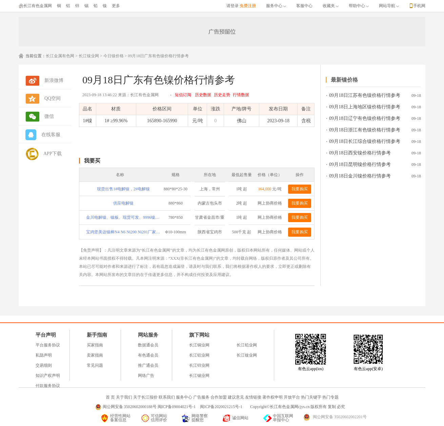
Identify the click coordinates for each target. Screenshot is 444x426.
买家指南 (95, 345)
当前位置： (35, 56)
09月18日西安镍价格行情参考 (360, 152)
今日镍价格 (113, 56)
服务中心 (276, 5)
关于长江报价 (145, 397)
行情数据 (241, 94)
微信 (49, 116)
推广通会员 (148, 365)
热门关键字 (311, 397)
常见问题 (95, 365)
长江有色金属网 (35, 5)
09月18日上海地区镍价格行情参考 (364, 106)
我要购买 (299, 189)
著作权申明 (272, 397)
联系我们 (167, 397)
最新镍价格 (344, 80)
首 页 (110, 397)
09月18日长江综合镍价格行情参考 (364, 141)
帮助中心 (359, 5)
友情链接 (253, 397)
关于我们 (124, 397)
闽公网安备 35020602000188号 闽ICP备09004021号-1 (149, 406)
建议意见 (236, 397)
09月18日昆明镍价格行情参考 (360, 164)
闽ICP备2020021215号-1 (221, 406)
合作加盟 (218, 397)
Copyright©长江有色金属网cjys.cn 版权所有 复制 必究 (297, 406)
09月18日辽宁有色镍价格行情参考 (364, 118)
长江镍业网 (89, 56)
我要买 (92, 161)
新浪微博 (53, 80)
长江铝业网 (199, 355)
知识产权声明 (48, 375)
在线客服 (50, 134)
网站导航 (389, 5)
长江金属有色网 (60, 56)
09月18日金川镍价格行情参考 (360, 175)
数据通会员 (148, 345)
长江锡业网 (199, 375)
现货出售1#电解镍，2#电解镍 (123, 189)
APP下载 (52, 153)
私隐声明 (44, 355)
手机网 (419, 5)
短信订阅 (183, 94)
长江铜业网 (199, 345)
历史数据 (203, 94)
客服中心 (304, 5)
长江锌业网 (199, 365)
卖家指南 (95, 355)
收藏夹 (331, 5)
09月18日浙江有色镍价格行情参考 (364, 129)
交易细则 (44, 365)
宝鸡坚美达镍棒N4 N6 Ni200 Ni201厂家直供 (123, 232)
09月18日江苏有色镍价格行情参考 (364, 95)
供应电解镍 (123, 203)
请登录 (232, 5)
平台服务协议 (48, 345)
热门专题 (330, 397)
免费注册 (248, 5)
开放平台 (292, 397)
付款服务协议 (48, 385)
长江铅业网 (247, 345)
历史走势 (222, 94)
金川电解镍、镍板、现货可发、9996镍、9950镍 (123, 217)
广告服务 (201, 397)
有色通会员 (148, 355)
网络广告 (146, 375)
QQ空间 (52, 98)
